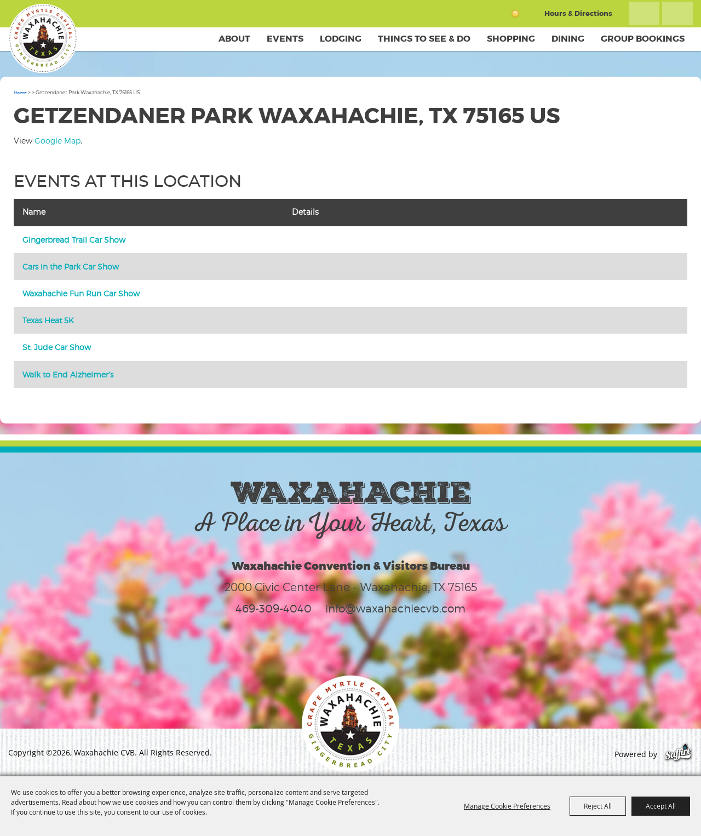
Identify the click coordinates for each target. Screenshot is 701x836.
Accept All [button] (661, 805)
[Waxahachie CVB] (42, 38)
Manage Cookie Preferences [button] (507, 805)
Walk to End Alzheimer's (67, 374)
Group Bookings (643, 38)
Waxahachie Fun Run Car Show (81, 293)
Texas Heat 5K (48, 320)
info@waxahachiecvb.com (395, 608)
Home (20, 92)
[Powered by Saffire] (678, 754)
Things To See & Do (424, 38)
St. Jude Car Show (56, 347)
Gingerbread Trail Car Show (73, 239)
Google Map (58, 140)
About (234, 38)
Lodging (340, 38)
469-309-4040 (273, 608)
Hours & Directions (578, 13)
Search (644, 13)
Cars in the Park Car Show (70, 266)
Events (285, 38)
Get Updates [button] (677, 13)
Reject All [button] (598, 805)
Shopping (511, 38)
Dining (567, 38)
